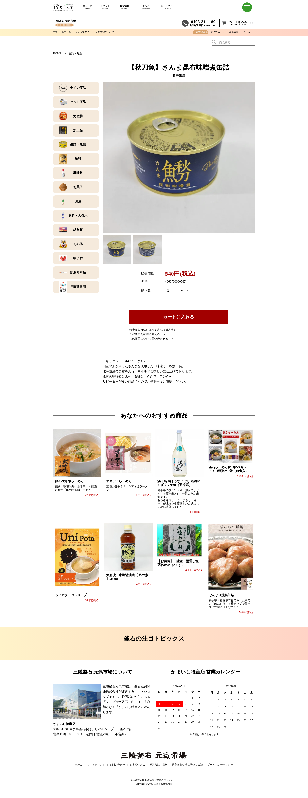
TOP (55, 32)
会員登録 (234, 32)
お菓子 (78, 187)
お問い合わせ (117, 769)
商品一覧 (67, 32)
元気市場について (112, 32)
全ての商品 (78, 87)
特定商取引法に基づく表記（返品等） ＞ (154, 329)
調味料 (78, 173)
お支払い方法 (137, 769)
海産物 (78, 116)
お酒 (78, 201)
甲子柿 (78, 258)
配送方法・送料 (159, 769)
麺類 (78, 158)
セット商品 (78, 102)
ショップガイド (87, 32)
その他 (78, 244)
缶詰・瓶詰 (75, 53)
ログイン (248, 32)
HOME (57, 53)
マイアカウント (218, 32)
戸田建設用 (78, 286)
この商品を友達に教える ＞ (147, 334)
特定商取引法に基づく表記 (187, 769)
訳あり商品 (78, 272)
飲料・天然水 (77, 215)
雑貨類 (78, 229)
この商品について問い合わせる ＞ (151, 338)
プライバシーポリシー (220, 769)
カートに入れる (178, 316)
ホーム (79, 769)
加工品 (78, 130)
